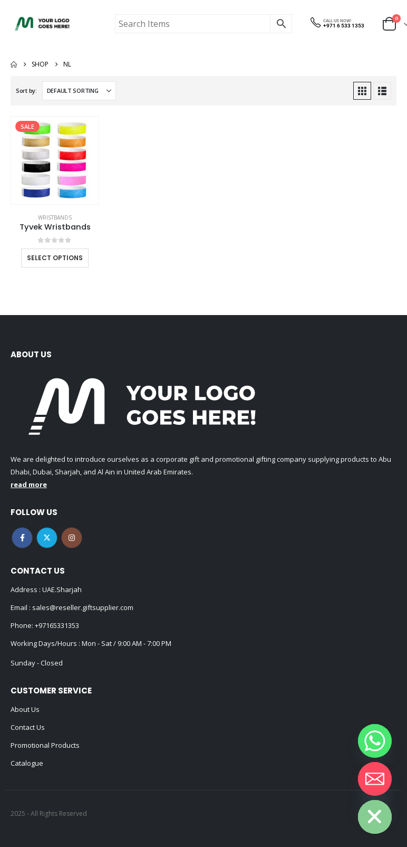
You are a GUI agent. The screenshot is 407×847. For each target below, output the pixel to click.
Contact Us (28, 727)
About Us (25, 709)
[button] (362, 91)
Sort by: (26, 90)
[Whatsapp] (375, 741)
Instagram (71, 537)
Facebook (22, 537)
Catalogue (27, 763)
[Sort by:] (79, 90)
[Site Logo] (42, 24)
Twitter (46, 537)
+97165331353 (57, 625)
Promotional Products (45, 745)
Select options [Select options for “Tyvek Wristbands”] (55, 257)
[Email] (375, 779)
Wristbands (55, 217)
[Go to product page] (55, 160)
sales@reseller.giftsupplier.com (82, 607)
